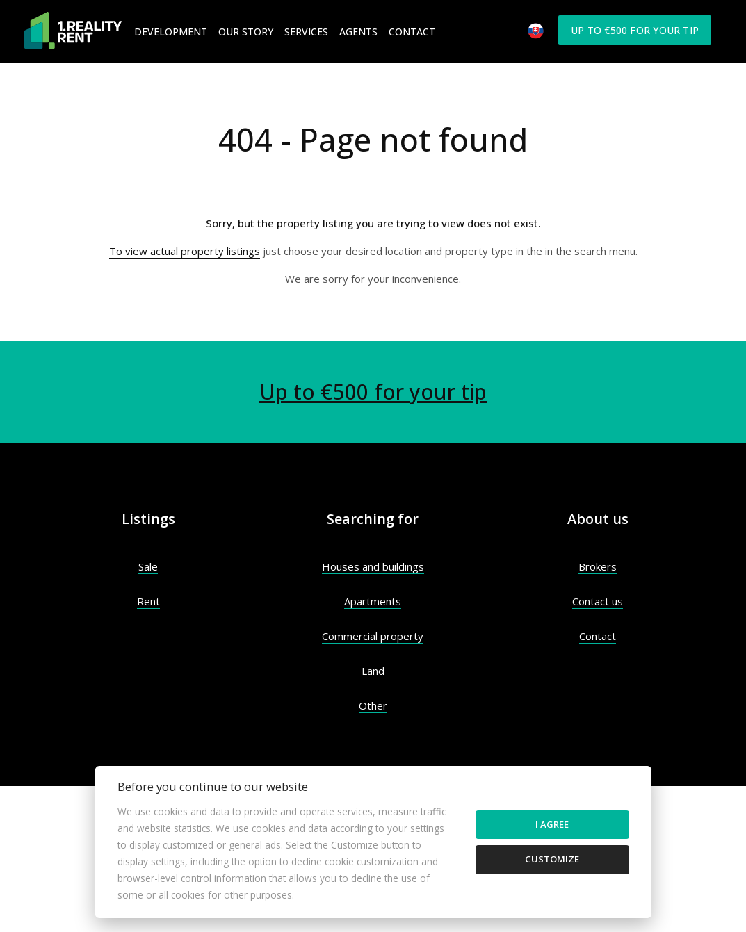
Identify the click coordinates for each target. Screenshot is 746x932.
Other (373, 705)
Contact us (597, 601)
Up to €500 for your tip (635, 30)
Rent (148, 601)
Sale (148, 566)
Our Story (245, 31)
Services (306, 31)
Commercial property (372, 636)
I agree (552, 824)
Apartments (372, 601)
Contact (412, 31)
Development (170, 31)
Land (373, 671)
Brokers (597, 566)
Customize (552, 859)
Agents (358, 31)
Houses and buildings (373, 566)
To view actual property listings (184, 251)
